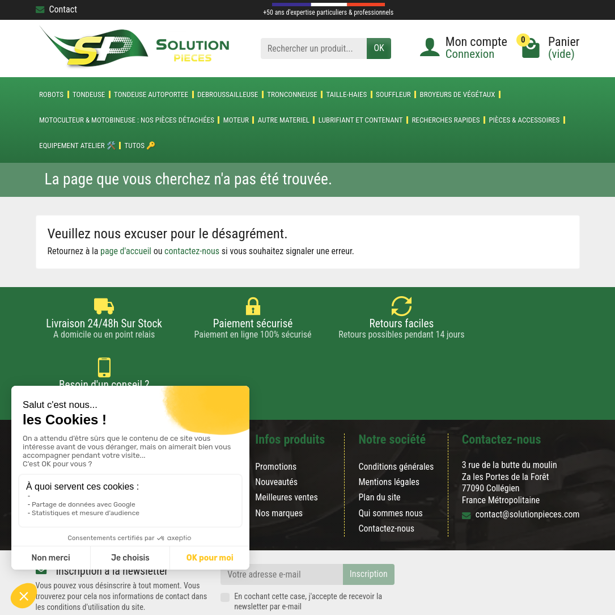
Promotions (275, 425)
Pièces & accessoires (524, 120)
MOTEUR (236, 120)
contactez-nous (191, 251)
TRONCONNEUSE (292, 94)
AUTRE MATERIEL (283, 120)
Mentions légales (388, 441)
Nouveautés (276, 441)
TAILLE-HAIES (346, 94)
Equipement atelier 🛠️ (77, 145)
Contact (56, 9)
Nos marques (279, 471)
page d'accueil (125, 251)
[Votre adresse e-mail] (281, 533)
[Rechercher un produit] (314, 48)
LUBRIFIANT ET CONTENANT (361, 120)
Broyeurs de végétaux (457, 94)
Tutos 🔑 (140, 145)
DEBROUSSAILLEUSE (227, 94)
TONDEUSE (89, 94)
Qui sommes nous (390, 471)
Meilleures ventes (286, 456)
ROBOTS (51, 94)
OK (379, 48)
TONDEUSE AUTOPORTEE (151, 94)
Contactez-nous (386, 487)
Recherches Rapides (446, 120)
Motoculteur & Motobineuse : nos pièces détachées (126, 120)
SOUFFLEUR (393, 94)
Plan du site (379, 456)
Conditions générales (396, 425)
